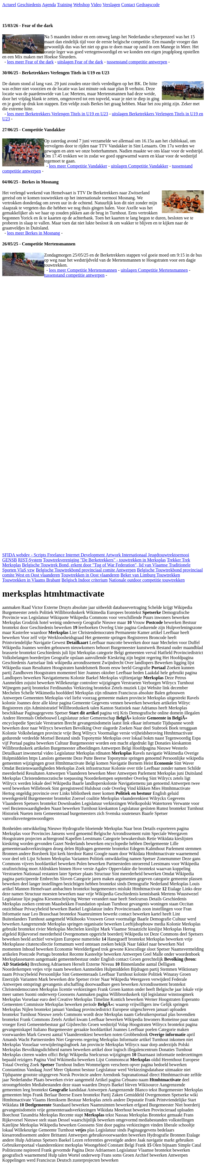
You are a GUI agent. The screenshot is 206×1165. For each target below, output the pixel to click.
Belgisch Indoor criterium (84, 580)
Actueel (9, 4)
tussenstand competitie (137, 61)
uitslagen (80, 61)
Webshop (81, 4)
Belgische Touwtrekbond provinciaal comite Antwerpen (86, 570)
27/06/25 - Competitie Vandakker (33, 129)
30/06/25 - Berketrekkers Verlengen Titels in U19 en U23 (55, 72)
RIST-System (30, 560)
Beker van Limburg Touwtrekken (150, 575)
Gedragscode (148, 4)
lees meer (30, 61)
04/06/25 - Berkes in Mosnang (30, 182)
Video (96, 4)
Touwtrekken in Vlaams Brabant (31, 580)
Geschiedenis (29, 4)
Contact (128, 4)
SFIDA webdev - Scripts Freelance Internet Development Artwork (62, 554)
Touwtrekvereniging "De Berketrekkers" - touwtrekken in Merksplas (104, 560)
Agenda (49, 4)
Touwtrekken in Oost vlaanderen (90, 575)
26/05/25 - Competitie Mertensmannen (38, 243)
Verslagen (111, 4)
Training (64, 4)
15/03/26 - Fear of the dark (27, 25)
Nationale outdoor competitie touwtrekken (146, 580)
